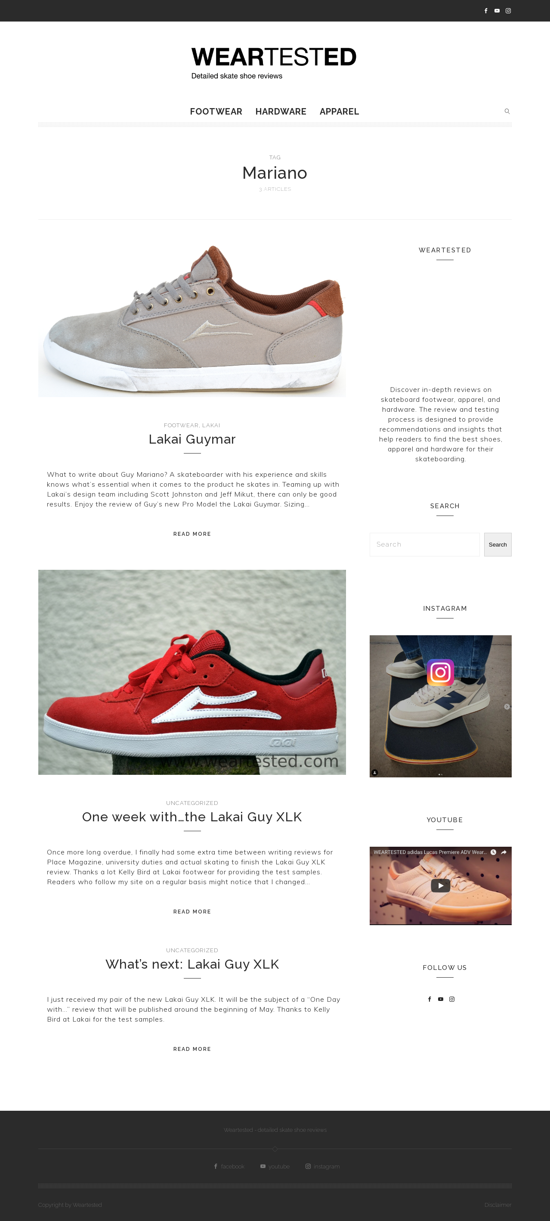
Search (498, 544)
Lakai (211, 425)
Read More (192, 534)
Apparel (340, 111)
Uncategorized (192, 803)
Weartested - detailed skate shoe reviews (275, 1130)
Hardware (281, 111)
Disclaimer (498, 1205)
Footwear (216, 111)
